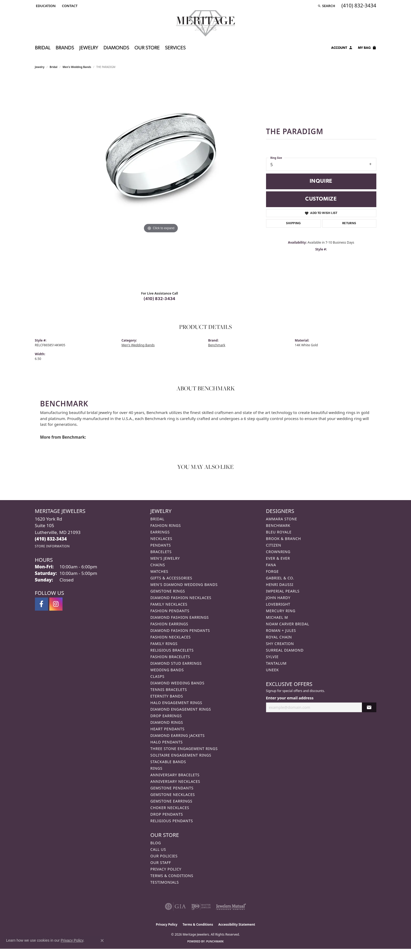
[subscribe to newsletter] (369, 707)
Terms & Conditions (172, 875)
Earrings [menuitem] (160, 531)
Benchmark (216, 345)
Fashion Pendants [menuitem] (170, 610)
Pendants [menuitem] (160, 545)
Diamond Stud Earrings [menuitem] (176, 663)
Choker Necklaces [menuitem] (169, 807)
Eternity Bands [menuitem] (166, 696)
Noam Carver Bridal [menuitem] (287, 623)
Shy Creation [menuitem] (280, 643)
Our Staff (160, 862)
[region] (161, 182)
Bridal (53, 67)
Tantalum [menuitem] (276, 663)
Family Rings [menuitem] (164, 643)
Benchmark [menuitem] (278, 525)
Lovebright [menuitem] (278, 604)
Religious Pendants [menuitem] (171, 820)
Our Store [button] (147, 48)
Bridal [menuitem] (157, 518)
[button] (45, 5)
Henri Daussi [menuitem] (280, 584)
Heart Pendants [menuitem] (167, 728)
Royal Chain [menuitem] (279, 637)
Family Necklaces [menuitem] (169, 604)
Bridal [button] (42, 48)
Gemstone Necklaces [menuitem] (172, 794)
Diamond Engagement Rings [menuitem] (180, 709)
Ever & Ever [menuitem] (278, 558)
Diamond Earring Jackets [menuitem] (177, 735)
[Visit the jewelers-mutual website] (231, 906)
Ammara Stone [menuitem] (281, 518)
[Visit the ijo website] (201, 906)
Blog (155, 842)
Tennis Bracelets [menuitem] (168, 689)
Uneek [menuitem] (272, 669)
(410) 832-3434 (159, 299)
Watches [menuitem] (159, 571)
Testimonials (164, 882)
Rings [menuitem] (156, 768)
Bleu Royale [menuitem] (279, 531)
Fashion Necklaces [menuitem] (170, 637)
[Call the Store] (51, 539)
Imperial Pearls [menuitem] (283, 591)
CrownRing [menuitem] (278, 551)
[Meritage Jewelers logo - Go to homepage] (205, 23)
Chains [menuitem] (157, 564)
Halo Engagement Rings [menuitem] (176, 702)
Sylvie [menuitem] (272, 656)
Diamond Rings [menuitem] (166, 722)
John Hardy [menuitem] (278, 597)
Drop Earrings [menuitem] (166, 715)
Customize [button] (321, 199)
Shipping (293, 223)
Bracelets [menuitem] (161, 551)
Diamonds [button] (116, 48)
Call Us (158, 849)
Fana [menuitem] (271, 564)
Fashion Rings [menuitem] (165, 525)
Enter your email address (290, 697)
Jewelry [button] (88, 48)
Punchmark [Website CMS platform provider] (215, 941)
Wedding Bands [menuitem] (167, 669)
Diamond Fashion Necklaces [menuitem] (180, 597)
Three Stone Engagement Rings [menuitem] (184, 748)
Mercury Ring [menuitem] (280, 610)
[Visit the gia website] (175, 906)
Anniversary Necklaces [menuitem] (175, 781)
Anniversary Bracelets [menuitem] (175, 774)
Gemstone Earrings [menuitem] (171, 801)
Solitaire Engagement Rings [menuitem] (180, 755)
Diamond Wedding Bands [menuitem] (177, 682)
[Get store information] (52, 546)
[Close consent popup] (102, 940)
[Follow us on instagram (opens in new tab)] (56, 604)
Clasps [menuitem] (157, 676)
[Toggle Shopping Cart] (367, 48)
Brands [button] (65, 48)
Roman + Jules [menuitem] (281, 630)
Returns (349, 223)
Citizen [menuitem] (273, 545)
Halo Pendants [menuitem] (166, 742)
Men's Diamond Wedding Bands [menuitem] (184, 584)
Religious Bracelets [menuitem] (172, 650)
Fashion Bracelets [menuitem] (170, 656)
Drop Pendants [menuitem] (166, 814)
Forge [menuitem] (272, 571)
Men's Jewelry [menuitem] (165, 558)
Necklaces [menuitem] (161, 538)
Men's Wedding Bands (77, 67)
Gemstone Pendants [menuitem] (172, 787)
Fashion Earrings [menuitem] (169, 623)
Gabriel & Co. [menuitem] (280, 577)
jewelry (40, 67)
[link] (69, 5)
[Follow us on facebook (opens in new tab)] (41, 604)
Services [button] (175, 48)
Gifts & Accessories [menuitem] (171, 577)
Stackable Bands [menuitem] (168, 761)
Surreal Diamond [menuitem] (285, 650)
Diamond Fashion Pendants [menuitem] (180, 630)
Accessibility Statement (236, 924)
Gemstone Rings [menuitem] (167, 591)
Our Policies (164, 855)
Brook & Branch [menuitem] (283, 538)
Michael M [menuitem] (277, 617)
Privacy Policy (165, 869)
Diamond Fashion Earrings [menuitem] (179, 617)
